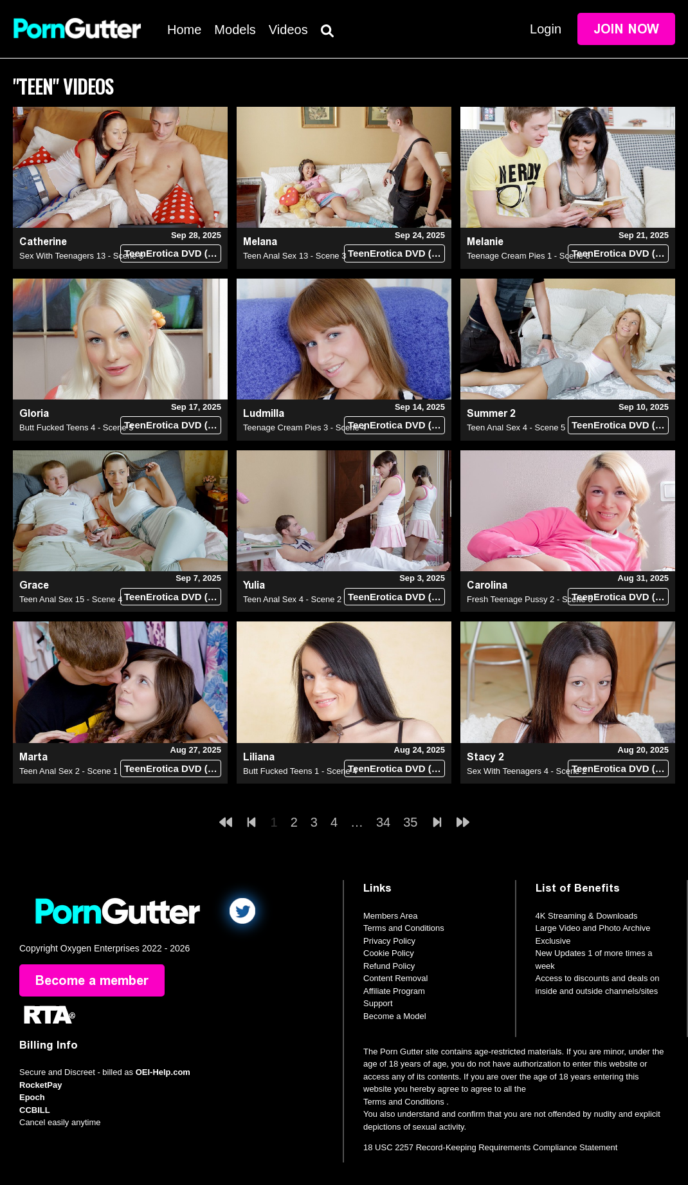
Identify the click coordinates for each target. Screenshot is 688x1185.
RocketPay (40, 1085)
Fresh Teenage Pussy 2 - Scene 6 (530, 599)
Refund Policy (389, 966)
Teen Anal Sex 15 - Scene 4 (70, 599)
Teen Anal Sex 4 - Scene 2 (292, 599)
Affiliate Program (394, 991)
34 (383, 822)
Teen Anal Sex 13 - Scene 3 (294, 256)
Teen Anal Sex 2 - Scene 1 (68, 771)
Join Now (626, 29)
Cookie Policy (388, 953)
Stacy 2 (485, 757)
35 (410, 822)
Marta (33, 757)
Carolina (487, 585)
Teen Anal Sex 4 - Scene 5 (516, 427)
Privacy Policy (389, 941)
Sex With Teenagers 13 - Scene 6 (81, 256)
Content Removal (395, 978)
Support (378, 1003)
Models (234, 30)
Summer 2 (491, 413)
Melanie (485, 241)
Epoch (32, 1097)
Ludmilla (263, 413)
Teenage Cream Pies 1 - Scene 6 (528, 256)
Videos (288, 30)
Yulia (254, 585)
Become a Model (394, 1016)
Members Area (390, 916)
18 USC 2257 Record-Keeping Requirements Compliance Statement (490, 1147)
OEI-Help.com (163, 1072)
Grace (34, 585)
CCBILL (34, 1110)
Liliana (259, 757)
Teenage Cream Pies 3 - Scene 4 (305, 427)
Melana (260, 241)
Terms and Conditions (403, 928)
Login (545, 29)
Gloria (34, 413)
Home (184, 30)
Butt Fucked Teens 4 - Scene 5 (76, 427)
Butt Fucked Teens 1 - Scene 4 (300, 771)
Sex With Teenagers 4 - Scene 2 (526, 771)
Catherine (43, 241)
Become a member (92, 980)
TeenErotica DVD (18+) (172, 253)
